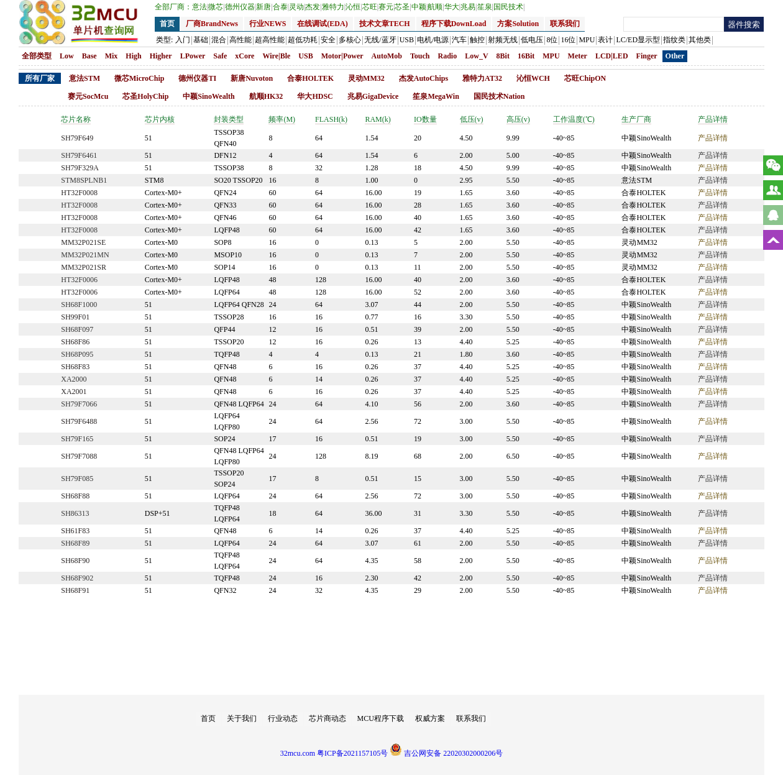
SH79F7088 (79, 456)
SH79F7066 (79, 404)
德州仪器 (240, 6)
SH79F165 (77, 438)
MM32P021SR (83, 267)
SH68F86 (75, 341)
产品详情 (713, 119)
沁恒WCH (533, 78)
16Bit (526, 56)
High (133, 56)
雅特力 (334, 6)
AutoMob (387, 56)
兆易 (468, 6)
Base (89, 56)
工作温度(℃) (574, 119)
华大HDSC (314, 96)
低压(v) (471, 119)
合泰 (281, 6)
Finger (646, 56)
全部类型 (37, 56)
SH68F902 (77, 578)
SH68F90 (75, 560)
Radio (447, 56)
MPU (551, 56)
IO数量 (425, 119)
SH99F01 (75, 317)
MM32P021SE (83, 242)
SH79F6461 (79, 155)
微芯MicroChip (139, 78)
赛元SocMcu (88, 96)
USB (305, 56)
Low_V (476, 56)
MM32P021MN (85, 254)
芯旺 (370, 6)
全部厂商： (173, 6)
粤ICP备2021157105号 (352, 753)
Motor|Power (342, 56)
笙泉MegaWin (436, 96)
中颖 (419, 6)
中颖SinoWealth (208, 96)
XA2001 (73, 391)
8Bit (503, 56)
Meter (577, 56)
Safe (220, 56)
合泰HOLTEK (310, 78)
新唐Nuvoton (252, 78)
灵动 (297, 6)
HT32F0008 (79, 192)
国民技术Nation (499, 96)
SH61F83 (75, 530)
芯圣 (403, 6)
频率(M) (281, 119)
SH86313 (75, 513)
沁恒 (354, 6)
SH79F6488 (79, 421)
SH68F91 (75, 590)
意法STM (84, 78)
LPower (193, 56)
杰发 (313, 6)
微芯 (216, 6)
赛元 (386, 6)
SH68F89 (75, 543)
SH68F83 (75, 366)
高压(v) (518, 119)
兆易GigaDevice (373, 96)
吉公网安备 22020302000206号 (446, 753)
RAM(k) (377, 119)
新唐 (264, 6)
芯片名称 (76, 119)
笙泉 (485, 6)
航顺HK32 (266, 96)
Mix (111, 56)
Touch (420, 56)
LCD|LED (611, 56)
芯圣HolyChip (145, 96)
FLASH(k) (331, 119)
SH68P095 (77, 354)
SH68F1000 (79, 304)
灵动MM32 (366, 78)
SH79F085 (77, 478)
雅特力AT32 (482, 78)
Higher (161, 56)
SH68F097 (77, 329)
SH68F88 (75, 496)
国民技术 (508, 6)
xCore (244, 56)
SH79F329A (80, 167)
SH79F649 (77, 138)
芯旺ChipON (585, 78)
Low (67, 56)
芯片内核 (160, 119)
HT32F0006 (79, 279)
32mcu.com (297, 753)
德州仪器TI (197, 78)
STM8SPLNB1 (84, 180)
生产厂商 (636, 119)
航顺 (436, 6)
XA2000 (73, 379)
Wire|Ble (276, 56)
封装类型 (229, 119)
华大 (452, 6)
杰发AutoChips (423, 78)
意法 (200, 6)
